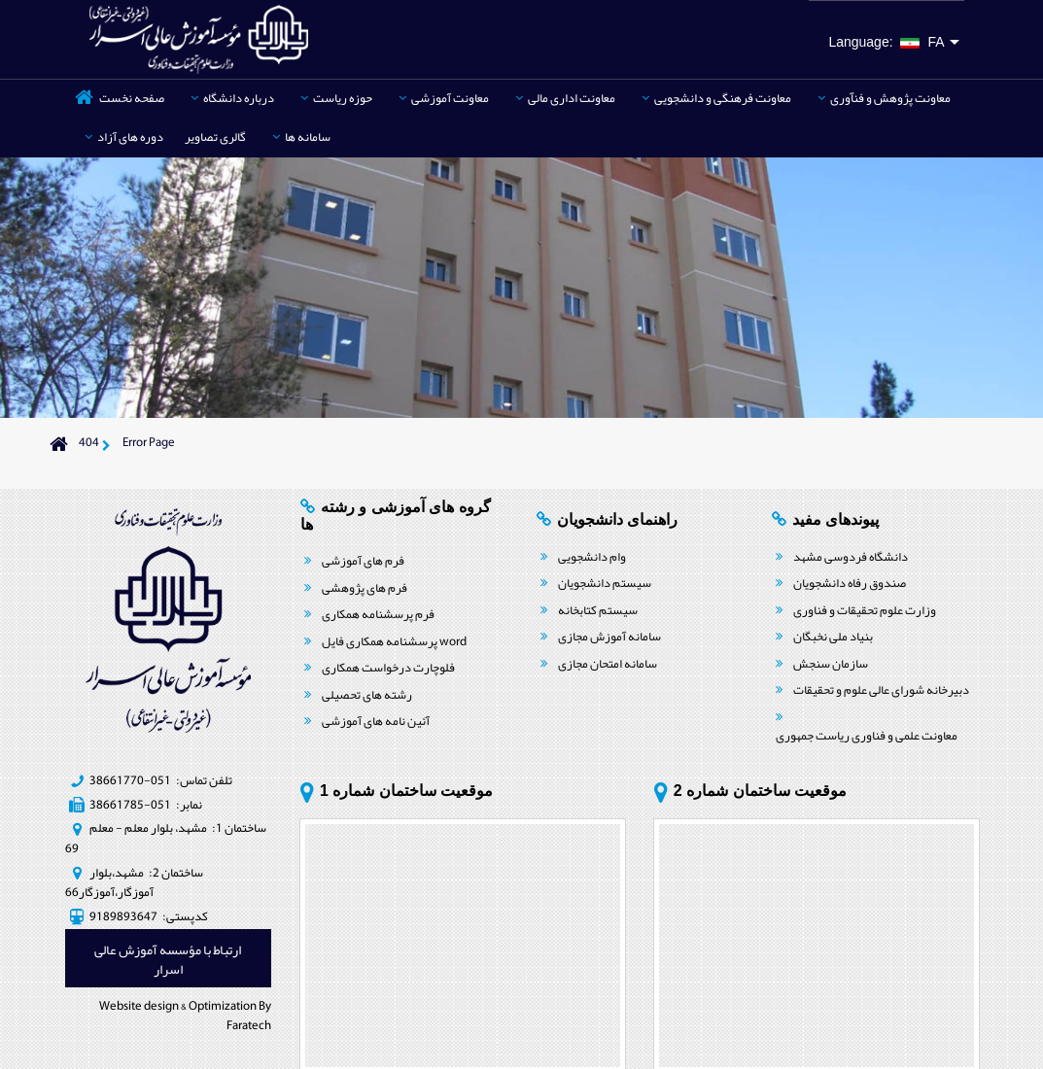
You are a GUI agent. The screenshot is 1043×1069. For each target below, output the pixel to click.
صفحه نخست (131, 98)
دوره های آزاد (124, 137)
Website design (139, 1005)
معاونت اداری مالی (565, 98)
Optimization (223, 1005)
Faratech (248, 1025)
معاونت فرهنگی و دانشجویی (716, 98)
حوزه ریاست (336, 98)
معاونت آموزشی (444, 98)
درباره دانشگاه (232, 98)
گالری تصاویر (215, 137)
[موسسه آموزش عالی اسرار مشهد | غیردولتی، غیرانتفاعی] (199, 38)
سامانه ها (301, 137)
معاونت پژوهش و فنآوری (884, 98)
